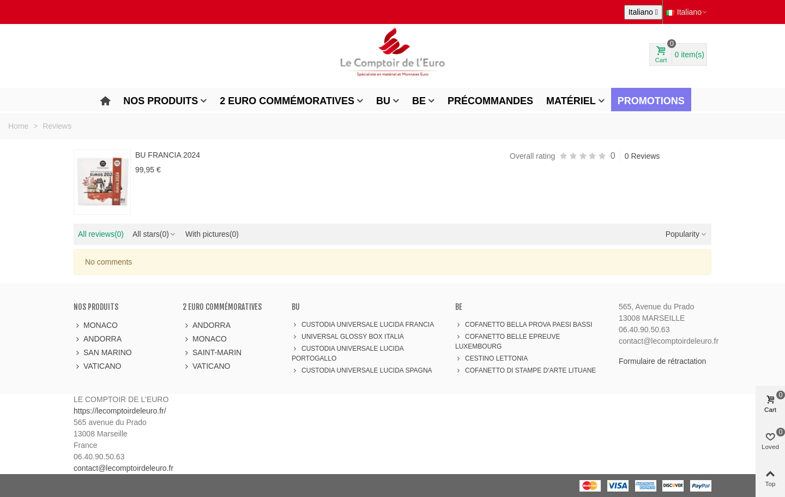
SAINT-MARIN (212, 352)
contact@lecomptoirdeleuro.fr (123, 468)
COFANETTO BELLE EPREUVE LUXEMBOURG (507, 341)
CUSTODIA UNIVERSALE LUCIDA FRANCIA (363, 325)
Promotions (651, 100)
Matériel (571, 100)
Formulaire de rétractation (662, 361)
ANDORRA (98, 339)
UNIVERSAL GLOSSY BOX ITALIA (348, 337)
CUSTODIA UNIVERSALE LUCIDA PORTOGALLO (347, 353)
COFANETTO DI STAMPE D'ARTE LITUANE (525, 370)
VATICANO (98, 366)
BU (383, 100)
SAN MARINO (103, 352)
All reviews (101, 234)
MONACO (96, 325)
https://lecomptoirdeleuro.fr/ (120, 410)
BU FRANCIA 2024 (167, 155)
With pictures (212, 234)
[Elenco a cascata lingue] (643, 12)
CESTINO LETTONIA (491, 358)
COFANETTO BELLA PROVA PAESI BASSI (523, 325)
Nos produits (160, 100)
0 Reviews (642, 156)
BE (419, 100)
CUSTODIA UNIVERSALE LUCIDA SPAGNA (362, 370)
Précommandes (490, 100)
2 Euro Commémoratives (287, 100)
